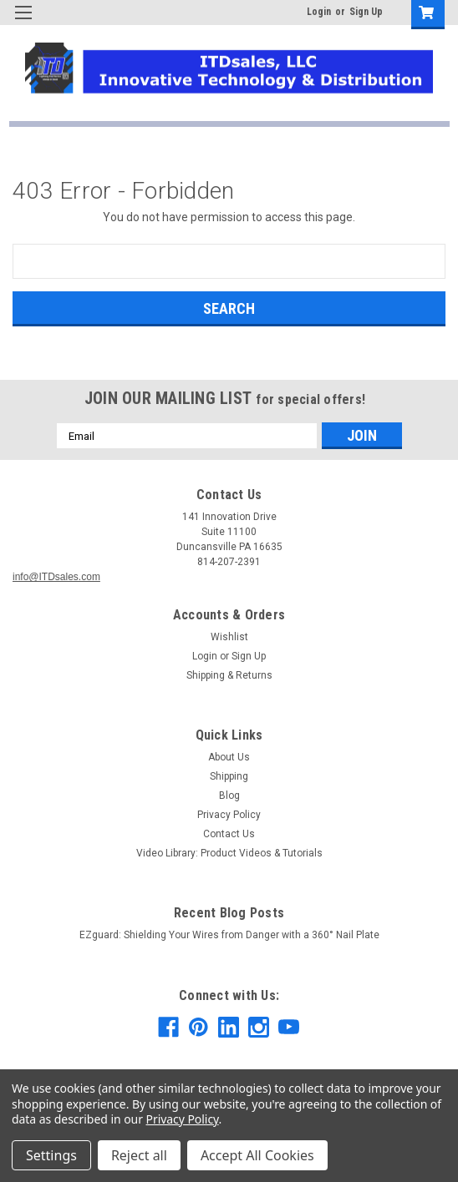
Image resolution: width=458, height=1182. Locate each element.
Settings (51, 1155)
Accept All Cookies (257, 1155)
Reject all (139, 1155)
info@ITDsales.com (56, 577)
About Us (229, 757)
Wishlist (229, 637)
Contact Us (229, 834)
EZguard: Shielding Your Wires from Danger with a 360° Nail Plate (229, 935)
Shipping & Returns (229, 675)
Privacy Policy (229, 815)
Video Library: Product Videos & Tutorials (229, 853)
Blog (229, 795)
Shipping (229, 776)
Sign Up (366, 12)
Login (319, 12)
